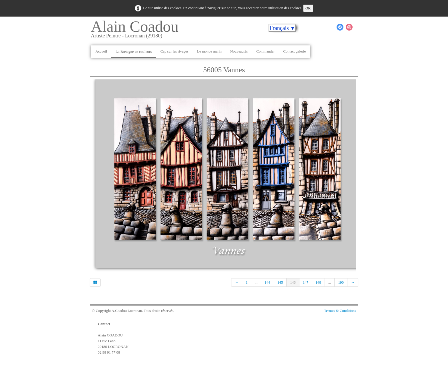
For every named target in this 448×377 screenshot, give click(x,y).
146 (293, 282)
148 (318, 282)
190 (341, 282)
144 (267, 282)
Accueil (101, 51)
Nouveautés (239, 51)
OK (308, 8)
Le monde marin (209, 51)
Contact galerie (294, 51)
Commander (265, 51)
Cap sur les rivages (174, 51)
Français (282, 28)
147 (306, 282)
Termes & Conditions (340, 310)
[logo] (137, 31)
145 (280, 282)
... (256, 282)
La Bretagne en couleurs (133, 51)
